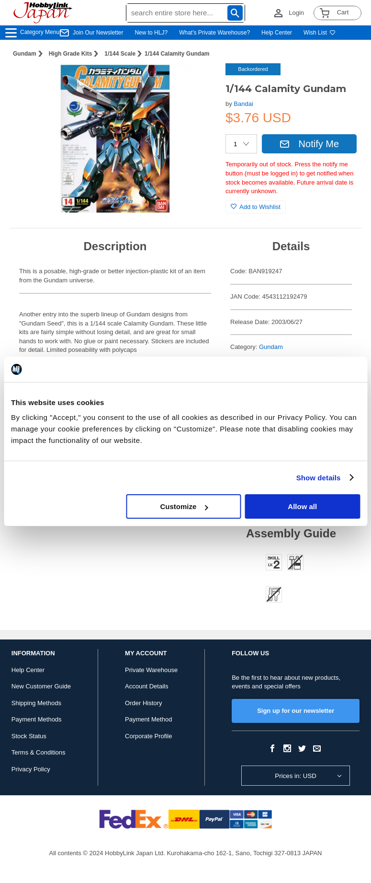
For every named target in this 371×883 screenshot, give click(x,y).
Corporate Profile (148, 736)
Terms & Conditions (38, 752)
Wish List (320, 32)
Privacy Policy (30, 769)
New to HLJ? (151, 32)
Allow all (302, 506)
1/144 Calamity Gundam (177, 53)
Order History (143, 703)
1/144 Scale (119, 53)
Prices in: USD (295, 775)
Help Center (276, 32)
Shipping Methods (36, 703)
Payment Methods (36, 719)
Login (296, 12)
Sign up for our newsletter (295, 710)
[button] (198, 80)
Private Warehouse (151, 670)
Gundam (24, 53)
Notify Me (309, 144)
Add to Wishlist (256, 206)
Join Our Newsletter (98, 32)
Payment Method (148, 719)
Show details (318, 478)
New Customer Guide (41, 686)
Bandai (243, 103)
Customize (184, 506)
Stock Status (28, 736)
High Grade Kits (70, 53)
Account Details (146, 686)
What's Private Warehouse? (214, 32)
